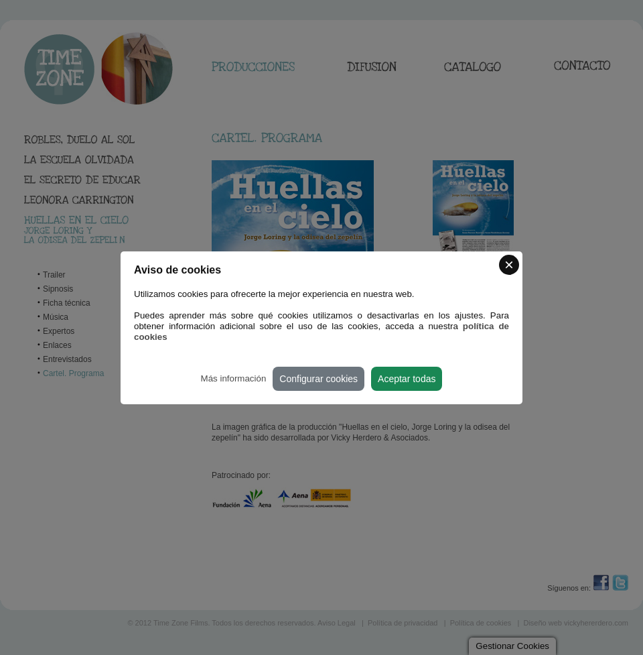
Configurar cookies (318, 378)
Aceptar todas (406, 378)
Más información (234, 378)
